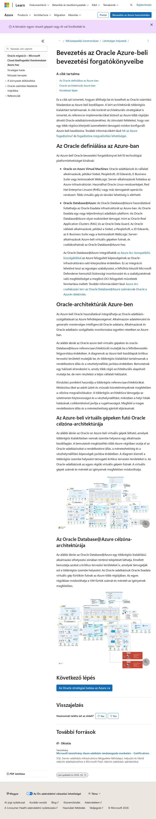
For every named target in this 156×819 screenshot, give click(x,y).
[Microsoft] (6, 5)
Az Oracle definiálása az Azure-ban (78, 80)
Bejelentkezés (144, 4)
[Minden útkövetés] (59, 41)
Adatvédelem (92, 802)
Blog (53, 802)
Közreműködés (72, 802)
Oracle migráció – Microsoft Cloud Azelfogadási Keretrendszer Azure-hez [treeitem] (26, 60)
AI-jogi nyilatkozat (14, 802)
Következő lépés (68, 90)
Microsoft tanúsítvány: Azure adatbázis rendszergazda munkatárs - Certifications (102, 753)
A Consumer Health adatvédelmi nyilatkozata (29, 808)
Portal (103, 15)
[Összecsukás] (42, 41)
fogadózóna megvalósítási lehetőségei (101, 136)
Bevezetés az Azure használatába (131, 15)
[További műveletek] (148, 41)
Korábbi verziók (38, 802)
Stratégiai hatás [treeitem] (16, 70)
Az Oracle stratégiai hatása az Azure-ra (84, 688)
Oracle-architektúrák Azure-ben (77, 85)
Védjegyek (95, 808)
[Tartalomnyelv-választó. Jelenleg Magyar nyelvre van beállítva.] (12, 794)
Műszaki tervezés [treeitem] (17, 75)
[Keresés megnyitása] (131, 5)
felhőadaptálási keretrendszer (82, 41)
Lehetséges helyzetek (115, 41)
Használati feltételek (74, 808)
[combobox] (25, 49)
